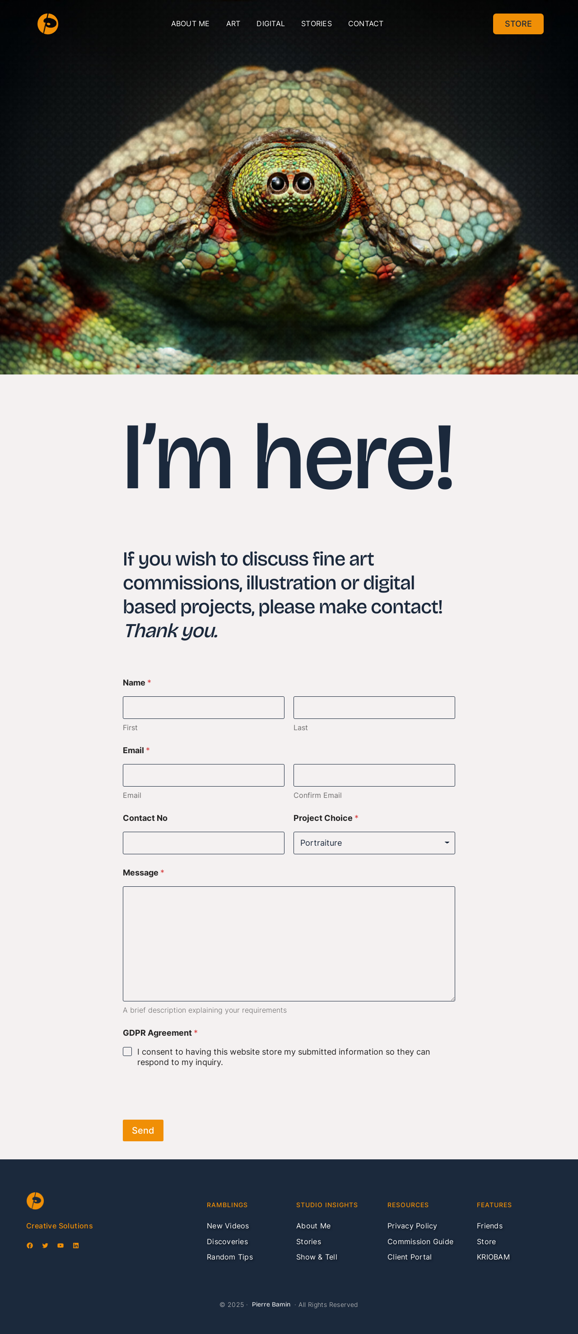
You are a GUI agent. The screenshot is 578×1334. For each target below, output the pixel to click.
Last (301, 727)
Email (132, 795)
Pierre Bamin (271, 1304)
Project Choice (326, 818)
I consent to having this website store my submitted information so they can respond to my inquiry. (283, 1057)
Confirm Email (318, 795)
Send (143, 1130)
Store (518, 23)
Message (143, 872)
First (130, 727)
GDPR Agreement (160, 1033)
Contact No (145, 818)
